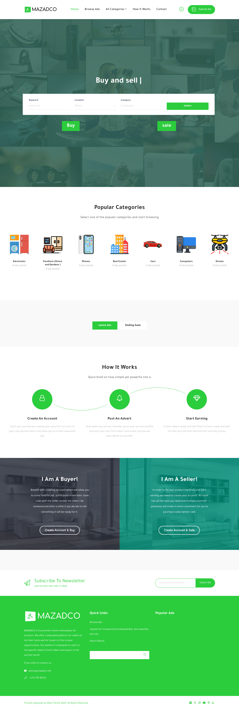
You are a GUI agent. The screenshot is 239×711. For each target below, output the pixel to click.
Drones (220, 261)
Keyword (33, 100)
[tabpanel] (119, 333)
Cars (153, 261)
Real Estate (119, 261)
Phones (86, 261)
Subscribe (205, 582)
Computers (186, 261)
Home (75, 9)
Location (79, 100)
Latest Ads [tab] (104, 325)
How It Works (141, 9)
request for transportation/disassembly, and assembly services (119, 632)
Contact (161, 9)
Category (126, 100)
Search (187, 106)
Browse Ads (92, 9)
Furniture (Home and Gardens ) (52, 263)
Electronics (19, 261)
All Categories (116, 9)
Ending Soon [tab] (133, 325)
